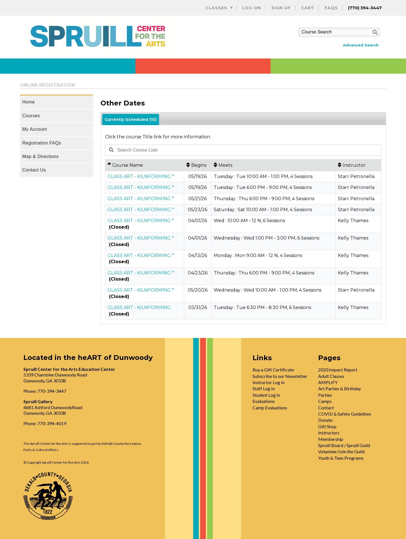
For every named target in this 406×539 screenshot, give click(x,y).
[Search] (374, 32)
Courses (31, 115)
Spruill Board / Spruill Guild (344, 445)
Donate (325, 420)
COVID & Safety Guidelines (344, 413)
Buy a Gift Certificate (273, 369)
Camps (325, 401)
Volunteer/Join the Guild (341, 451)
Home (28, 102)
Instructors (329, 432)
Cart (307, 7)
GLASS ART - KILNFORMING (139, 307)
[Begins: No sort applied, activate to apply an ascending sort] (197, 165)
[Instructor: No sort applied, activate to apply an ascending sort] (358, 165)
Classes (216, 7)
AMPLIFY (328, 382)
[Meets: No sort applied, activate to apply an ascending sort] (273, 165)
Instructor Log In (269, 382)
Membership (330, 439)
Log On (251, 7)
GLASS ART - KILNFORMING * (141, 176)
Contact (326, 407)
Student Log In (266, 395)
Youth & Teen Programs (340, 458)
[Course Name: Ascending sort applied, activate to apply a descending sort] (144, 165)
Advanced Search (361, 45)
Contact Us (34, 170)
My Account (34, 129)
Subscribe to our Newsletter (280, 376)
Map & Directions (40, 156)
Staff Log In (264, 388)
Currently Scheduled (131, 119)
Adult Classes (331, 376)
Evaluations (264, 401)
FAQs (331, 7)
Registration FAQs (41, 143)
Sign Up (281, 7)
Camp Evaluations (270, 407)
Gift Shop (327, 426)
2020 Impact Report (337, 369)
